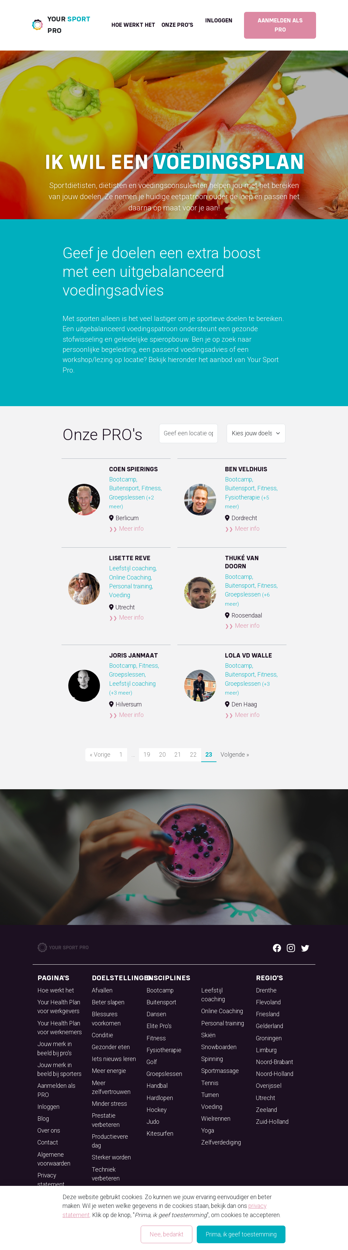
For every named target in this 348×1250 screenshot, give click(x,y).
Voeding (211, 1106)
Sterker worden (111, 1157)
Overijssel (268, 1085)
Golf (151, 1062)
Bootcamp (160, 990)
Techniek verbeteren (106, 1174)
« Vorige (100, 754)
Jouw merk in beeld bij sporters (59, 1069)
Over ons (48, 1130)
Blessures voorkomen (106, 1018)
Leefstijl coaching (213, 995)
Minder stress (109, 1103)
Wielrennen (215, 1118)
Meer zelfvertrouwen (111, 1087)
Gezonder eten (111, 1047)
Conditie (102, 1035)
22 (193, 754)
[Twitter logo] (305, 947)
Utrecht (265, 1098)
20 (162, 754)
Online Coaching (222, 1011)
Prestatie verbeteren (106, 1120)
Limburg (266, 1050)
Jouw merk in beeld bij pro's (54, 1048)
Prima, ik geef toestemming (241, 1234)
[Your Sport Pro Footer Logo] (63, 947)
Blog (43, 1118)
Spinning (212, 1059)
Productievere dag (110, 1141)
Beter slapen (108, 1002)
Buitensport (161, 1002)
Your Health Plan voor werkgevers (58, 1007)
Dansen (156, 1014)
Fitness (156, 1038)
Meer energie (109, 1070)
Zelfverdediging (221, 1142)
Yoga (207, 1130)
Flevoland (268, 1002)
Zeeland (266, 1109)
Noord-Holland (274, 1074)
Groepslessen (164, 1074)
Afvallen (102, 990)
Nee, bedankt (167, 1234)
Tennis (210, 1083)
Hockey (156, 1109)
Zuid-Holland (272, 1121)
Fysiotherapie (163, 1050)
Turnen (210, 1095)
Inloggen (218, 21)
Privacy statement (51, 1180)
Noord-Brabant (274, 1062)
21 (177, 754)
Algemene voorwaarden (53, 1159)
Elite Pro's (159, 1026)
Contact (47, 1142)
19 (146, 754)
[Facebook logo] (277, 947)
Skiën (208, 1035)
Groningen (269, 1038)
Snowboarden (219, 1047)
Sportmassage (220, 1070)
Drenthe (266, 990)
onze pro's (177, 25)
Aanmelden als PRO (280, 25)
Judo (152, 1121)
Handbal (157, 1085)
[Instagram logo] (291, 947)
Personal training (222, 1023)
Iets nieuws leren (114, 1059)
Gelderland (269, 1026)
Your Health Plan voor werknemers (59, 1028)
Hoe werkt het (133, 25)
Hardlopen (159, 1098)
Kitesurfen (159, 1133)
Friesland (267, 1014)
